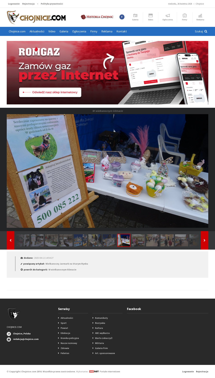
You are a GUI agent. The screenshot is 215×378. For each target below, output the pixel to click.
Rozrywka (100, 322)
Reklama (106, 31)
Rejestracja (28, 3)
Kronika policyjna (70, 338)
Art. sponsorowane (105, 353)
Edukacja (65, 333)
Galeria (63, 31)
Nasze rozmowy (69, 343)
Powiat (64, 327)
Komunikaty (101, 317)
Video (51, 31)
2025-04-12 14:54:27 (43, 257)
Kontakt (121, 31)
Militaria (99, 343)
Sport (64, 322)
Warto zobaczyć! (103, 338)
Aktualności (67, 317)
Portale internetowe (110, 371)
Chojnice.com (17, 31)
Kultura (99, 327)
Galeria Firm (101, 348)
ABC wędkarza (102, 333)
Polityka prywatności (52, 3)
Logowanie (14, 3)
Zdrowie (65, 348)
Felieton (65, 353)
